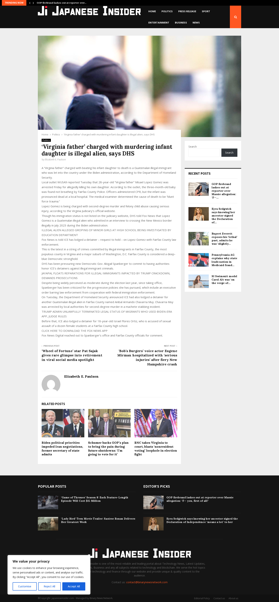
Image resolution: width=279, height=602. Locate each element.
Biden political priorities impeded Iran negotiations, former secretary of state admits (62, 448)
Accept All (74, 586)
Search (192, 146)
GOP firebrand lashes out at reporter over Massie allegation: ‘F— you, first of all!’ (199, 499)
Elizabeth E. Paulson (55, 159)
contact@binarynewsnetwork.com (147, 582)
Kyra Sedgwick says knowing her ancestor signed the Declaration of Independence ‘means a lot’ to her (202, 520)
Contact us (219, 598)
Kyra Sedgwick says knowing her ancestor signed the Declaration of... (223, 215)
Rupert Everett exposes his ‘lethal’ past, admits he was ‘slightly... (224, 239)
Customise (24, 586)
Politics (167, 11)
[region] (49, 574)
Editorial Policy (202, 598)
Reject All (49, 586)
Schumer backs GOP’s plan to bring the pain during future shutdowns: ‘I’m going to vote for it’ (108, 448)
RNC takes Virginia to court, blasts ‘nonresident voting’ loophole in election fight (155, 448)
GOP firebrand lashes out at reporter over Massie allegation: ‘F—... (224, 190)
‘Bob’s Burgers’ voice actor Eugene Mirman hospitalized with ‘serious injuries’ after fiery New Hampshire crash (147, 358)
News (196, 22)
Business (181, 22)
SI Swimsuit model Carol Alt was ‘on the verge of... (224, 280)
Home (152, 11)
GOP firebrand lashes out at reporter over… (61, 2)
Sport (206, 11)
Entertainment (158, 22)
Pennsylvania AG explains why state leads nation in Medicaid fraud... (224, 260)
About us (233, 598)
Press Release (187, 11)
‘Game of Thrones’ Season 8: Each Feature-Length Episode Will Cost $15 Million (94, 499)
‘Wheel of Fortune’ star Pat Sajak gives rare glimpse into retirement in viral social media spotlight (72, 355)
